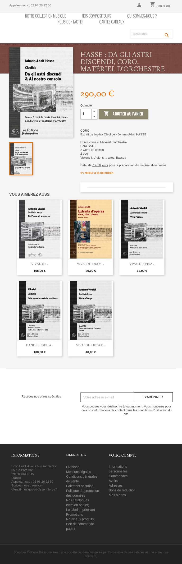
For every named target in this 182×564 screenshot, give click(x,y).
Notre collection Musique (45, 16)
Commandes (118, 476)
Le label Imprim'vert (80, 510)
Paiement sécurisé (79, 486)
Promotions (74, 514)
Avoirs (113, 481)
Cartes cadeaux (111, 22)
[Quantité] (86, 114)
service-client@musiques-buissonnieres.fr (34, 487)
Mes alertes (117, 495)
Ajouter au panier (123, 114)
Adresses (116, 485)
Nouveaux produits (80, 519)
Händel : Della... (39, 345)
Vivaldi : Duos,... (91, 264)
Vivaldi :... (39, 264)
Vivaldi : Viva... (142, 264)
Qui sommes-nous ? (142, 16)
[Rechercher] (151, 34)
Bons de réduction (122, 490)
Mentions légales (78, 472)
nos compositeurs (96, 16)
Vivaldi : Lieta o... (91, 345)
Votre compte (122, 455)
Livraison (72, 467)
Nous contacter (70, 22)
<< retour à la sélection (96, 173)
